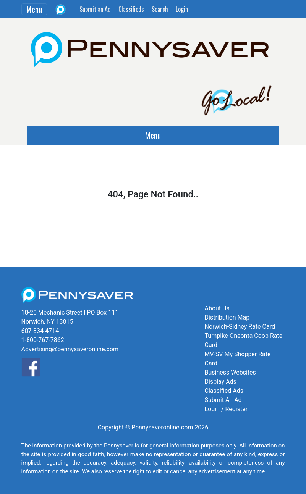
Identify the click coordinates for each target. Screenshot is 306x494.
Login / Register (226, 409)
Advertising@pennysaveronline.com (70, 349)
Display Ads (220, 381)
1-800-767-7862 (42, 340)
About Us (217, 308)
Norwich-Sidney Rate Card (240, 326)
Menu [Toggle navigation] (34, 9)
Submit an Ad (95, 9)
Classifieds (131, 9)
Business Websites (230, 372)
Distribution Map (227, 317)
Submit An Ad (223, 400)
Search (160, 9)
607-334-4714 (40, 330)
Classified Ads (224, 390)
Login (182, 9)
